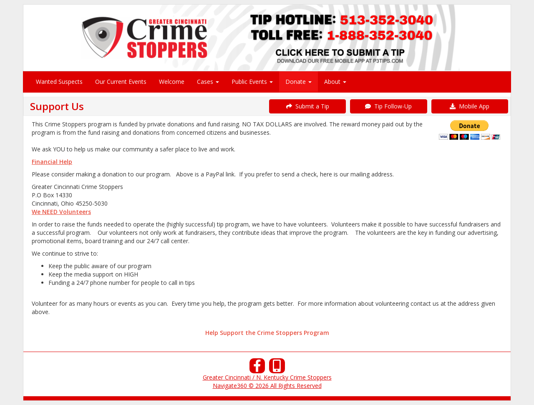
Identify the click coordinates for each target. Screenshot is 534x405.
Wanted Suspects (59, 82)
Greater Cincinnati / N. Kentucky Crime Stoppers (267, 377)
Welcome (171, 82)
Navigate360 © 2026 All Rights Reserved (267, 386)
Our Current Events (120, 82)
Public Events (252, 82)
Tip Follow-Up (388, 106)
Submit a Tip (307, 106)
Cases (208, 82)
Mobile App (469, 106)
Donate (298, 82)
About (335, 82)
